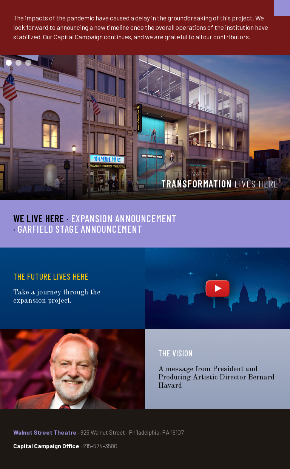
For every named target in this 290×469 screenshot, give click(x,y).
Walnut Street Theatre (45, 432)
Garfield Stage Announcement (80, 229)
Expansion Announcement (124, 218)
